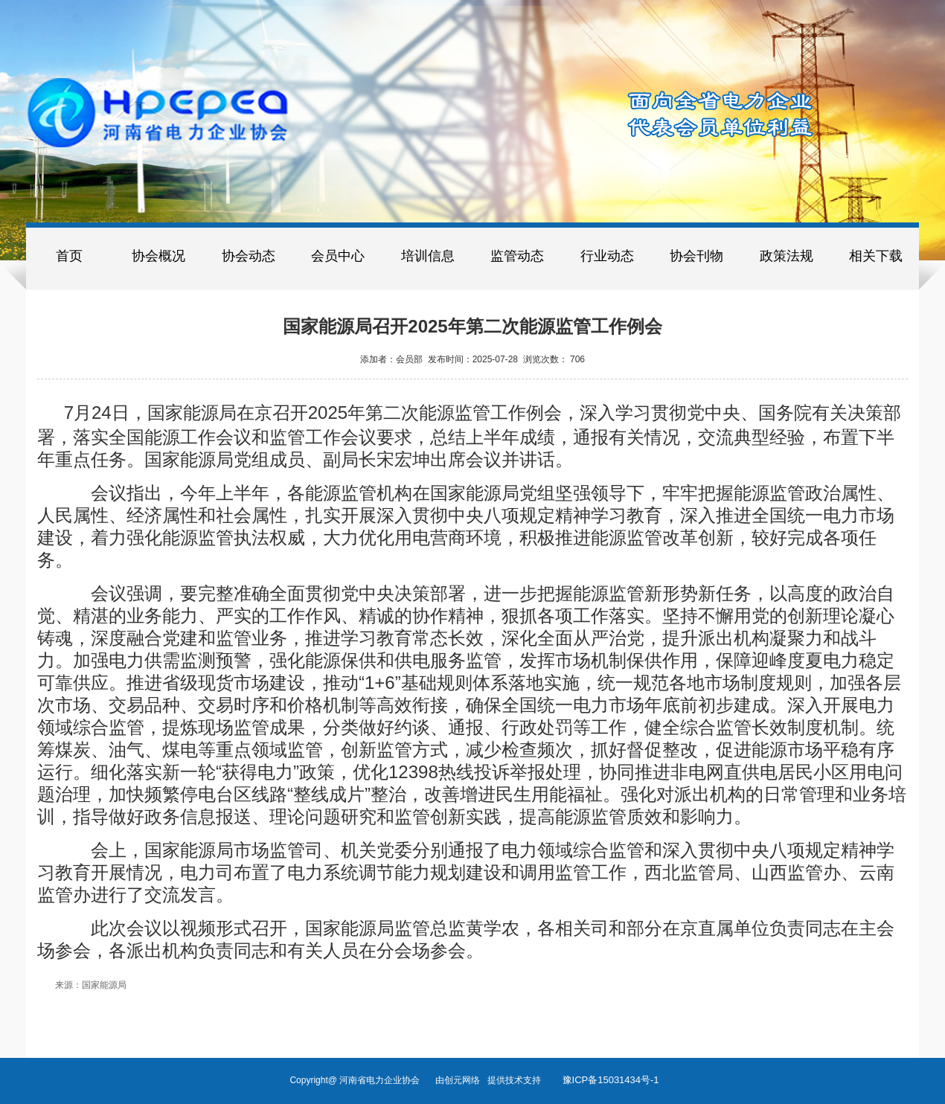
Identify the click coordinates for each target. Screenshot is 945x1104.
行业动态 (607, 255)
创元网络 (465, 1080)
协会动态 (248, 255)
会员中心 (338, 255)
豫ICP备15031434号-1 (611, 1079)
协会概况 (158, 255)
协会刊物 (696, 255)
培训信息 (428, 255)
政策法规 (786, 255)
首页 (69, 255)
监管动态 (517, 255)
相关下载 (876, 255)
